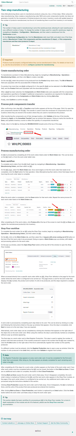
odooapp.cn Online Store (25, 423)
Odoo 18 (70, 6)
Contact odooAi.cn (8, 423)
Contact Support (42, 423)
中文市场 (58, 6)
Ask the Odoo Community (59, 423)
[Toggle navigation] (1, 5)
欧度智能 (52, 6)
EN (64, 6)
